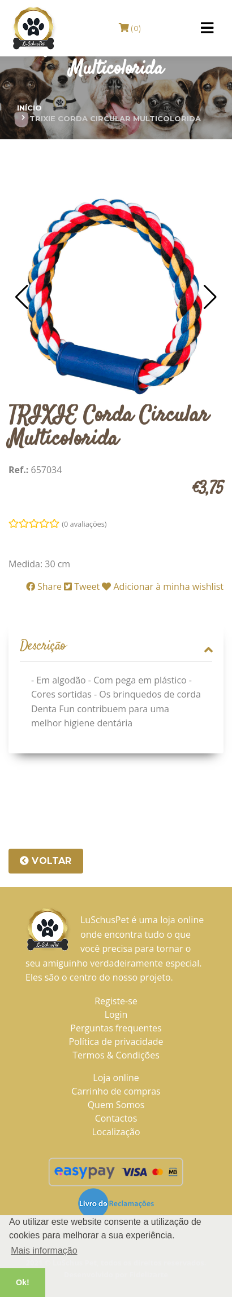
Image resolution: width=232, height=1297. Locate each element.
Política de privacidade (115, 1041)
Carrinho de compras (115, 1091)
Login (116, 1014)
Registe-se (116, 1001)
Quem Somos (116, 1105)
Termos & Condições (116, 1055)
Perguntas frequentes (115, 1028)
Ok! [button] (22, 1282)
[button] (21, 297)
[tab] (116, 647)
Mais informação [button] (44, 1250)
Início (29, 107)
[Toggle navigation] (207, 28)
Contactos (116, 1118)
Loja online (116, 1077)
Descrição (116, 646)
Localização (116, 1132)
